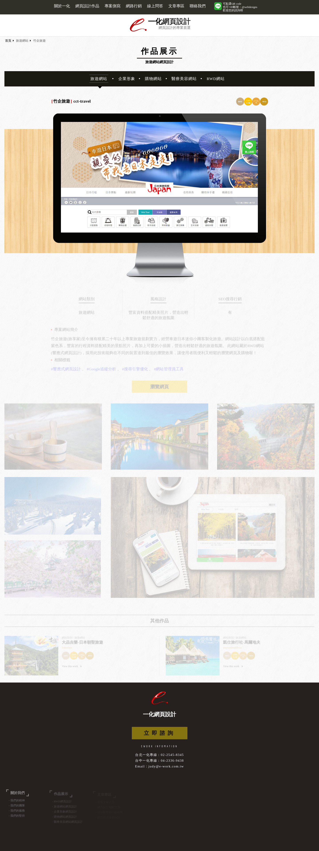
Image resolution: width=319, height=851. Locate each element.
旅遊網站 (22, 40)
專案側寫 (113, 6)
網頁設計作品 (87, 6)
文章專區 (176, 6)
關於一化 (62, 6)
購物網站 (153, 78)
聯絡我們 (198, 6)
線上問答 (155, 6)
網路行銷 (134, 6)
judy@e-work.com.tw (166, 766)
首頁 (8, 40)
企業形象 (126, 78)
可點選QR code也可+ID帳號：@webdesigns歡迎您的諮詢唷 (240, 7)
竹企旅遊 (39, 40)
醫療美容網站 (184, 78)
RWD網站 (216, 78)
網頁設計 (176, 21)
